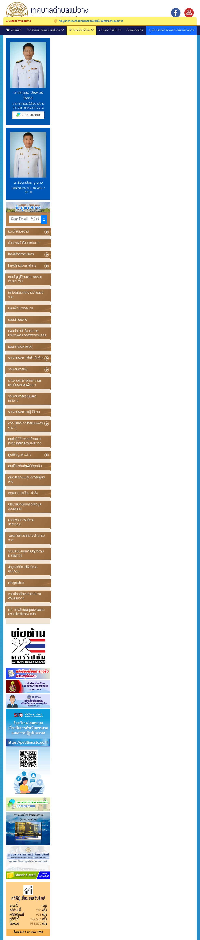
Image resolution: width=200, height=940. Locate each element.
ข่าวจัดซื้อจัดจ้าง (81, 30)
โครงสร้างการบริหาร (21, 254)
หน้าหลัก (13, 30)
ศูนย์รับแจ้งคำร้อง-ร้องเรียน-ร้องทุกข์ (171, 30)
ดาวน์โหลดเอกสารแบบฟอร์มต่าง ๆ (26, 425)
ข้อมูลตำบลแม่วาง (110, 30)
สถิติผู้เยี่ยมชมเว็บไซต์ (28, 898)
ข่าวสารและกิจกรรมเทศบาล (45, 30)
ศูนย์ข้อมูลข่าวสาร (19, 454)
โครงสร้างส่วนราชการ (22, 265)
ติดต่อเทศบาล (134, 30)
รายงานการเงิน (18, 369)
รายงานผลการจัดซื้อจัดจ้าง (25, 357)
